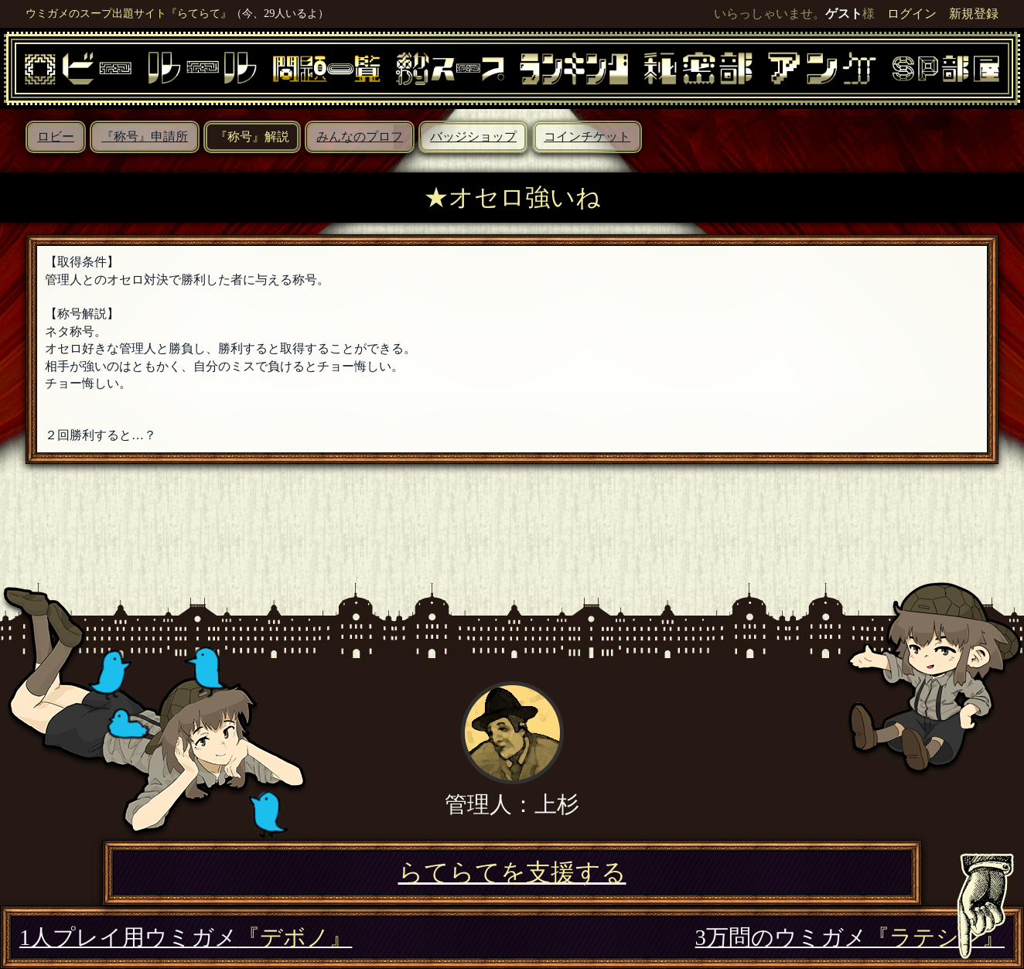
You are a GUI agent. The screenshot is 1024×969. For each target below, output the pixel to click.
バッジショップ (473, 136)
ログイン (912, 13)
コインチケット (587, 136)
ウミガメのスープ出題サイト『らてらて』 (128, 13)
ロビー (55, 136)
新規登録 (973, 13)
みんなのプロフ (359, 136)
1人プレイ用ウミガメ (185, 937)
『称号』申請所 (144, 136)
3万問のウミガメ (850, 937)
